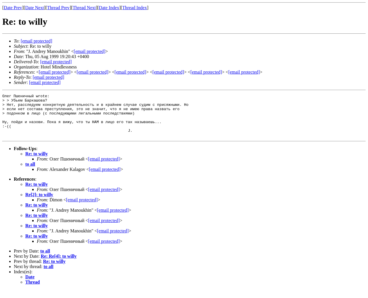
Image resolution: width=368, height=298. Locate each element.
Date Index (109, 7)
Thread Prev (58, 7)
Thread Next (84, 7)
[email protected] (56, 61)
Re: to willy (36, 162)
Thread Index (134, 7)
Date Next (34, 7)
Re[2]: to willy (39, 203)
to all (30, 172)
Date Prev (13, 7)
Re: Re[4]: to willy (59, 264)
